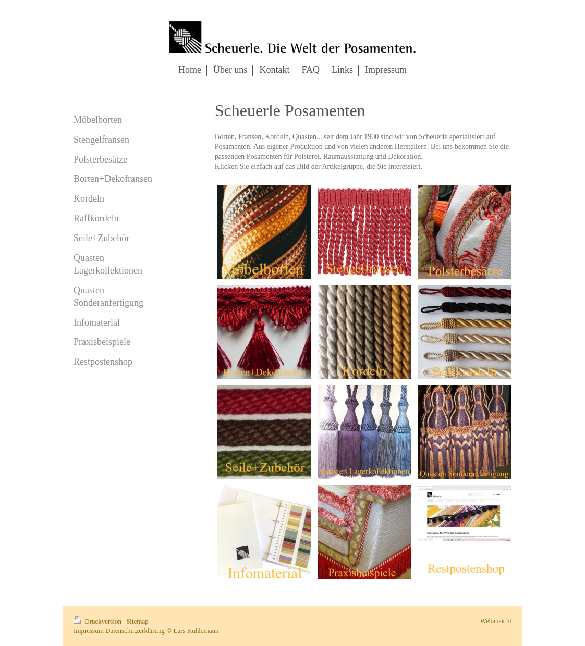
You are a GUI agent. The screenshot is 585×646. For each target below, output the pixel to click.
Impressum (89, 631)
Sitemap (137, 621)
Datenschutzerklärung (135, 631)
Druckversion (98, 621)
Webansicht (495, 621)
